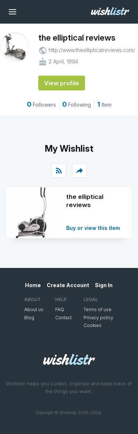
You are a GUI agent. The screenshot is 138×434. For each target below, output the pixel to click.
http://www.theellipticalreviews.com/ (92, 50)
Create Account (68, 285)
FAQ (59, 309)
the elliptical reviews (77, 37)
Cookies (93, 325)
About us (33, 309)
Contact (63, 317)
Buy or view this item (93, 228)
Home (33, 285)
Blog (29, 317)
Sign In (104, 285)
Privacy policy (98, 317)
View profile (61, 83)
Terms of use (98, 309)
